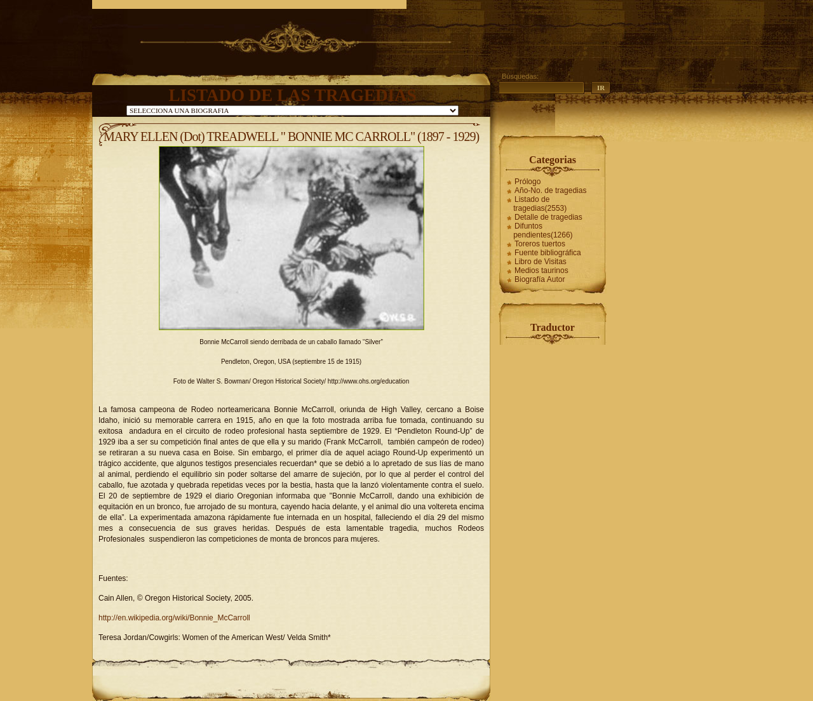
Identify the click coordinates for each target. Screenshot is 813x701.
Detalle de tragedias (548, 217)
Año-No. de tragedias (550, 190)
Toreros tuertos (539, 243)
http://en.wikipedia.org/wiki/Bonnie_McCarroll (174, 617)
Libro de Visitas (540, 261)
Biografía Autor (539, 279)
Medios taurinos (541, 270)
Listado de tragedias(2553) (540, 204)
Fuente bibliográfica (547, 252)
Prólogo (527, 181)
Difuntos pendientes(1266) (542, 230)
